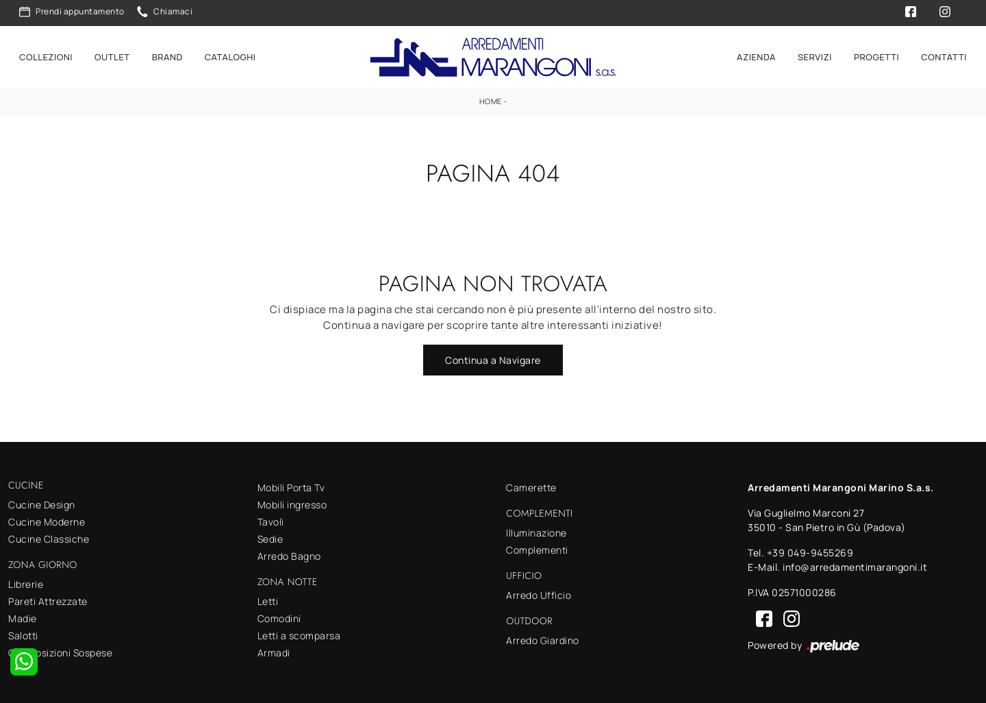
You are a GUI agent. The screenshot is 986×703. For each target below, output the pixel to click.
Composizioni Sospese (60, 650)
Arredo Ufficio (538, 593)
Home (490, 100)
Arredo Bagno (289, 554)
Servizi (815, 56)
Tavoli (270, 520)
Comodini (279, 617)
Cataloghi (230, 56)
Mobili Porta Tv (291, 486)
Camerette (531, 486)
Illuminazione (536, 531)
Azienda (756, 56)
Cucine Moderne (46, 520)
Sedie (270, 537)
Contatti (944, 56)
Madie (22, 616)
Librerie (25, 582)
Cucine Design (41, 503)
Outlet (112, 56)
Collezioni (46, 56)
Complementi (537, 548)
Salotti (23, 633)
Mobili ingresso (292, 503)
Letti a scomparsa (299, 634)
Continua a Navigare (493, 358)
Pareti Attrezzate (48, 599)
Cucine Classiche (48, 537)
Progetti (876, 56)
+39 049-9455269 (810, 551)
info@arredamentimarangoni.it (855, 565)
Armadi (273, 651)
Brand (167, 56)
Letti (268, 599)
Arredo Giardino (542, 638)
